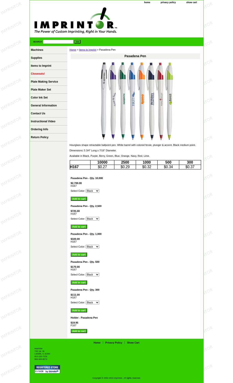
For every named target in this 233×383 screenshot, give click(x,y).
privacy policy (168, 2)
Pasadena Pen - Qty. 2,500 (86, 206)
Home (73, 49)
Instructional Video (43, 121)
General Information (44, 105)
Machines (37, 50)
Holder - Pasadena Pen (84, 317)
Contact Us (38, 113)
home (147, 2)
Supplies (36, 57)
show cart (191, 2)
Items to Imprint (87, 49)
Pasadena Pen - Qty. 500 (85, 261)
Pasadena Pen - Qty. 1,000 (86, 234)
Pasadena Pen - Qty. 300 (85, 289)
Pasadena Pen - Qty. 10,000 (87, 178)
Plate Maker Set (41, 89)
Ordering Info (39, 129)
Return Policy (39, 137)
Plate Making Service (44, 81)
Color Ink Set (39, 97)
